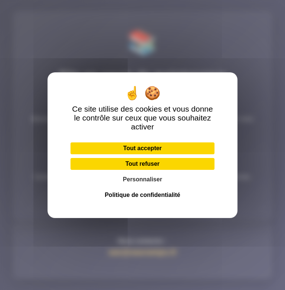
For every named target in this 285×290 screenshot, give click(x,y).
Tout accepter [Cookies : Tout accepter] (142, 148)
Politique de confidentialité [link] (142, 195)
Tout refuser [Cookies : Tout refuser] (142, 164)
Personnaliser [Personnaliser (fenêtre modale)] (142, 179)
